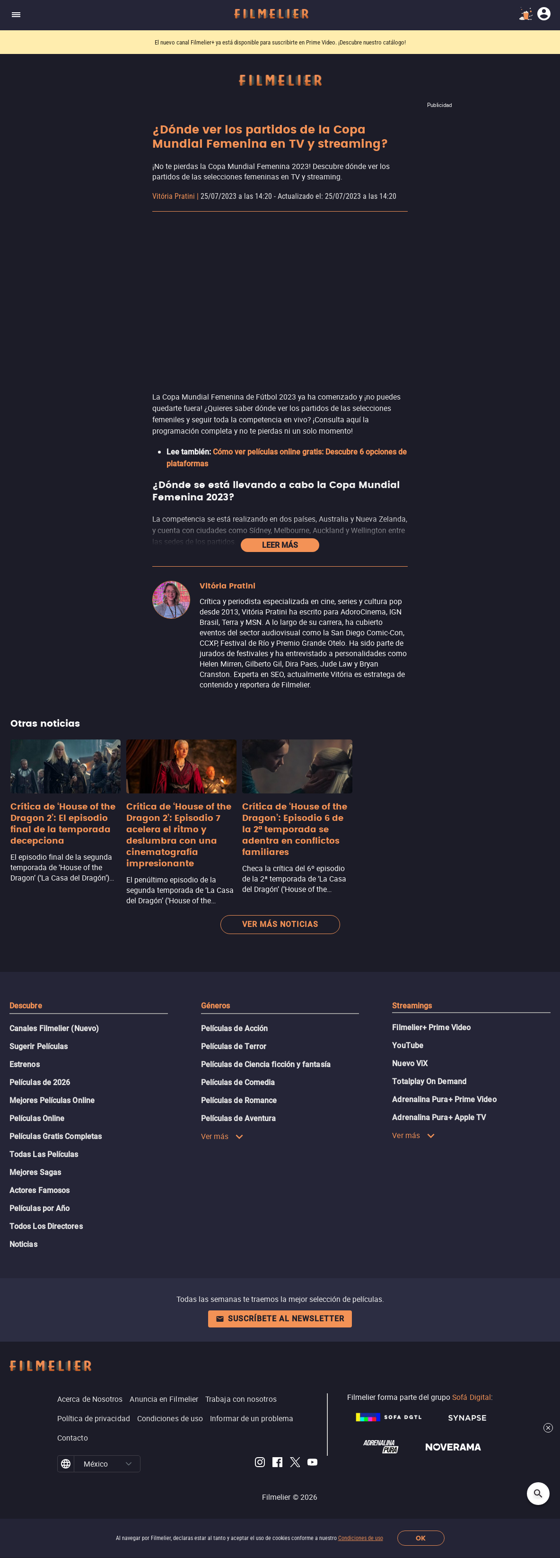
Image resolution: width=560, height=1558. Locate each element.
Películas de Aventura (238, 1118)
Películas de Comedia (238, 1082)
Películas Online (36, 1118)
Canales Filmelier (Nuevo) (54, 1028)
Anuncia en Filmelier (164, 1399)
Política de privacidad (93, 1418)
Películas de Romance (239, 1100)
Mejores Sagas (35, 1172)
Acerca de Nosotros (89, 1399)
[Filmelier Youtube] (312, 1463)
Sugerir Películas (38, 1046)
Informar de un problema (251, 1418)
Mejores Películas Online (52, 1100)
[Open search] (538, 1493)
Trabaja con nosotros (241, 1399)
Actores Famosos (39, 1190)
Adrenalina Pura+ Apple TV (439, 1117)
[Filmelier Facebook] (277, 1463)
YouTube (407, 1045)
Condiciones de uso (360, 1538)
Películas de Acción (234, 1028)
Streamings (412, 1005)
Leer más (280, 545)
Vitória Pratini (173, 196)
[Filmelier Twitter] (295, 1463)
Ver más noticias (280, 924)
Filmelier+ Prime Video (431, 1027)
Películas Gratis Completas (55, 1136)
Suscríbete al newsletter (280, 1318)
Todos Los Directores (46, 1226)
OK (421, 1538)
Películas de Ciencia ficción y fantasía (266, 1064)
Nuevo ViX (410, 1063)
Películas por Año (39, 1208)
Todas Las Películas (44, 1154)
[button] (128, 1463)
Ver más (222, 1136)
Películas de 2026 (39, 1082)
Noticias (23, 1244)
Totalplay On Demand (429, 1081)
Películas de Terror (234, 1046)
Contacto (72, 1438)
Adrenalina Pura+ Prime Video (444, 1099)
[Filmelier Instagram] (260, 1463)
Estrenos (24, 1064)
